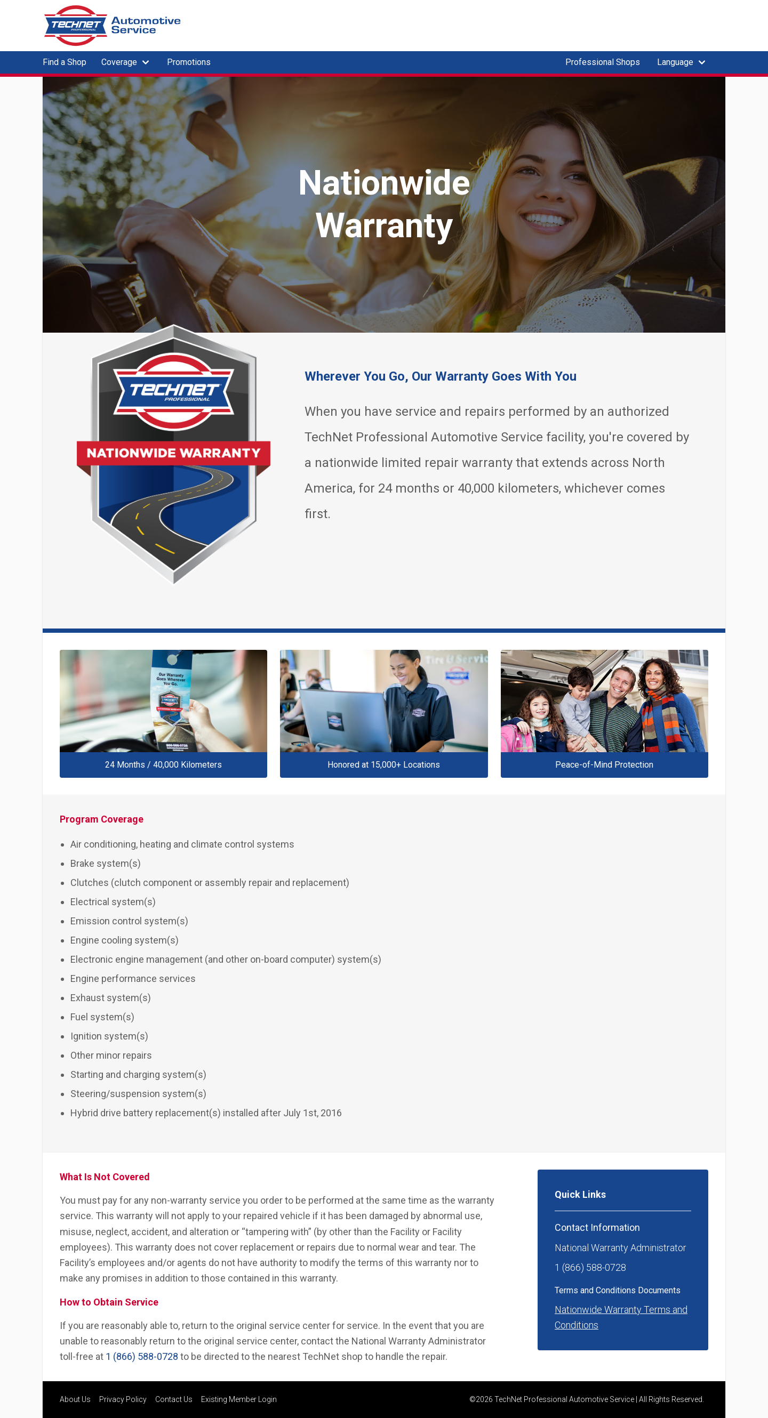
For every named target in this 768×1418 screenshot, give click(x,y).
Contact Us (174, 1399)
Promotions (189, 62)
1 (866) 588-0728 (142, 1356)
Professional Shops (602, 62)
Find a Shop (64, 62)
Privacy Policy (123, 1399)
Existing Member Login (239, 1399)
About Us (75, 1399)
